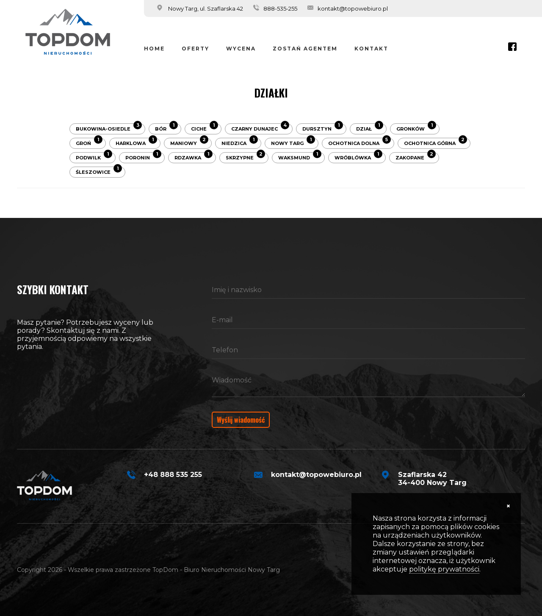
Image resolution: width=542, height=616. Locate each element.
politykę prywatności (444, 569)
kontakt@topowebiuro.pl (353, 8)
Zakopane (415, 156)
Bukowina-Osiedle (109, 127)
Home (154, 48)
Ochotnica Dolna (359, 142)
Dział (369, 127)
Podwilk (94, 156)
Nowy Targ (293, 142)
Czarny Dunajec (260, 127)
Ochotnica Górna (435, 142)
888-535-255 (280, 8)
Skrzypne (245, 156)
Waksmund (299, 156)
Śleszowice (99, 171)
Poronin (143, 156)
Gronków (416, 127)
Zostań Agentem (305, 48)
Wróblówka (358, 156)
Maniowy (189, 142)
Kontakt (371, 48)
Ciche (204, 127)
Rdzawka (193, 156)
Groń (89, 142)
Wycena (241, 48)
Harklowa (136, 142)
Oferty (195, 48)
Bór (166, 127)
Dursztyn (322, 127)
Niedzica (239, 142)
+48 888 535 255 (173, 475)
